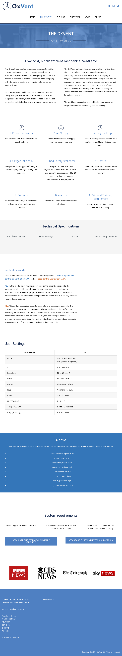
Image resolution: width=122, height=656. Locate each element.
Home (32, 17)
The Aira (61, 17)
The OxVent (46, 17)
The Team (75, 17)
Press (98, 17)
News (87, 17)
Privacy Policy (48, 599)
